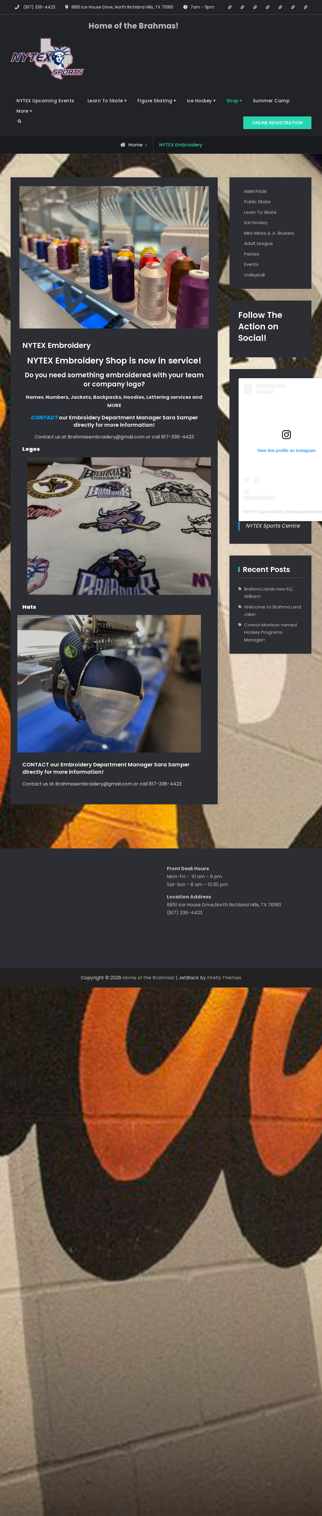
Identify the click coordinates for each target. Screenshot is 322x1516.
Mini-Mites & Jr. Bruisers (269, 233)
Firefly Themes (224, 977)
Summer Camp (271, 101)
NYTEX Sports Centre (263, 511)
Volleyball (254, 275)
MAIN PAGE (255, 191)
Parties (251, 254)
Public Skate (257, 202)
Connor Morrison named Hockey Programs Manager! (270, 632)
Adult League (258, 243)
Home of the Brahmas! (133, 26)
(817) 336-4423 (39, 7)
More (22, 111)
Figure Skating (154, 101)
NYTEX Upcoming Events (45, 101)
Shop (233, 101)
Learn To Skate (105, 101)
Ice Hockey (199, 101)
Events (251, 264)
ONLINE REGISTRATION (277, 122)
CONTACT (36, 764)
